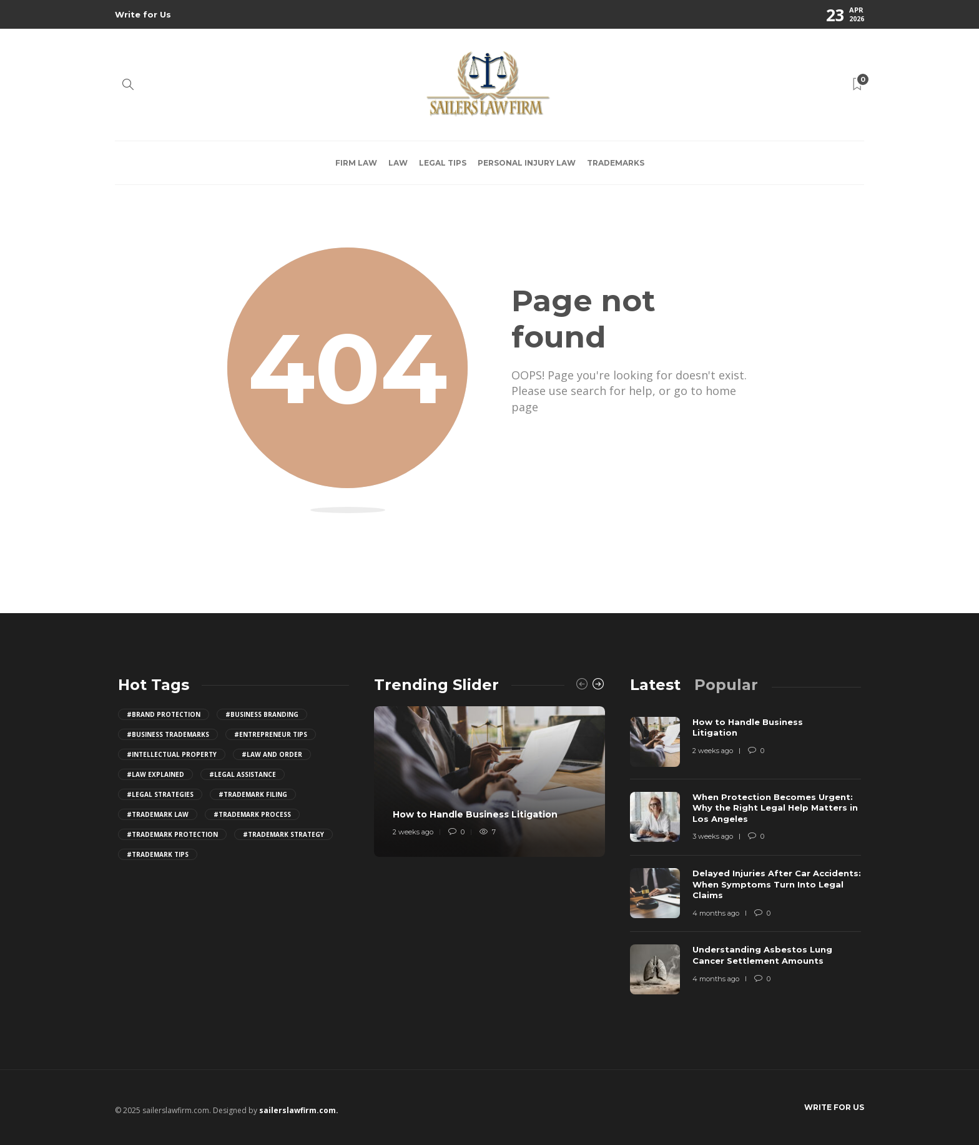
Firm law (356, 163)
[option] (489, 781)
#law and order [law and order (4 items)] (272, 754)
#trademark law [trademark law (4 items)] (158, 814)
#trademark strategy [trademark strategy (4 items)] (283, 834)
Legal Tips (442, 163)
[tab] (655, 685)
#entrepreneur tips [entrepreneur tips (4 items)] (270, 734)
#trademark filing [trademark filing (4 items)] (253, 794)
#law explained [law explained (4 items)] (155, 774)
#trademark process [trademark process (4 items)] (252, 814)
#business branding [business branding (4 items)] (261, 714)
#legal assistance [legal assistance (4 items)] (242, 774)
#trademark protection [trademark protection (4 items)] (172, 834)
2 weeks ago (413, 832)
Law (398, 163)
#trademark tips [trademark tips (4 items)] (158, 854)
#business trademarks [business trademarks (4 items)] (168, 734)
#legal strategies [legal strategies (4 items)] (160, 794)
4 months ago (715, 913)
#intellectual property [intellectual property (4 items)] (172, 754)
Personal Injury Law (527, 163)
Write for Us (143, 14)
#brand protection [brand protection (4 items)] (163, 714)
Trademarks (615, 163)
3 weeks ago (712, 836)
